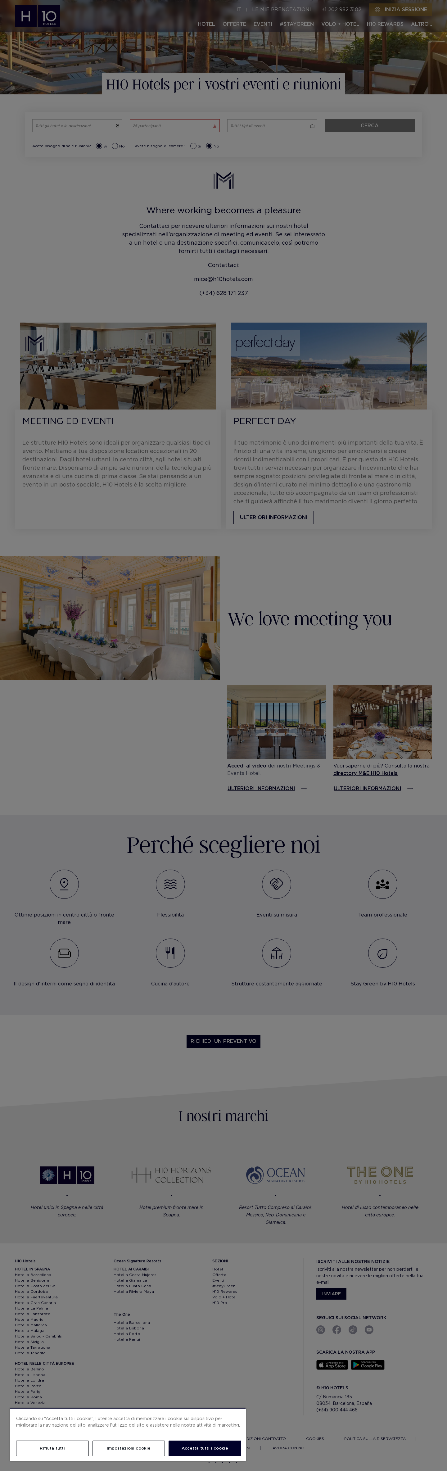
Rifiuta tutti (52, 1448)
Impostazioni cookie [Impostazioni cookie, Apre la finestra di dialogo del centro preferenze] (129, 1448)
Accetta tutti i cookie (205, 1448)
